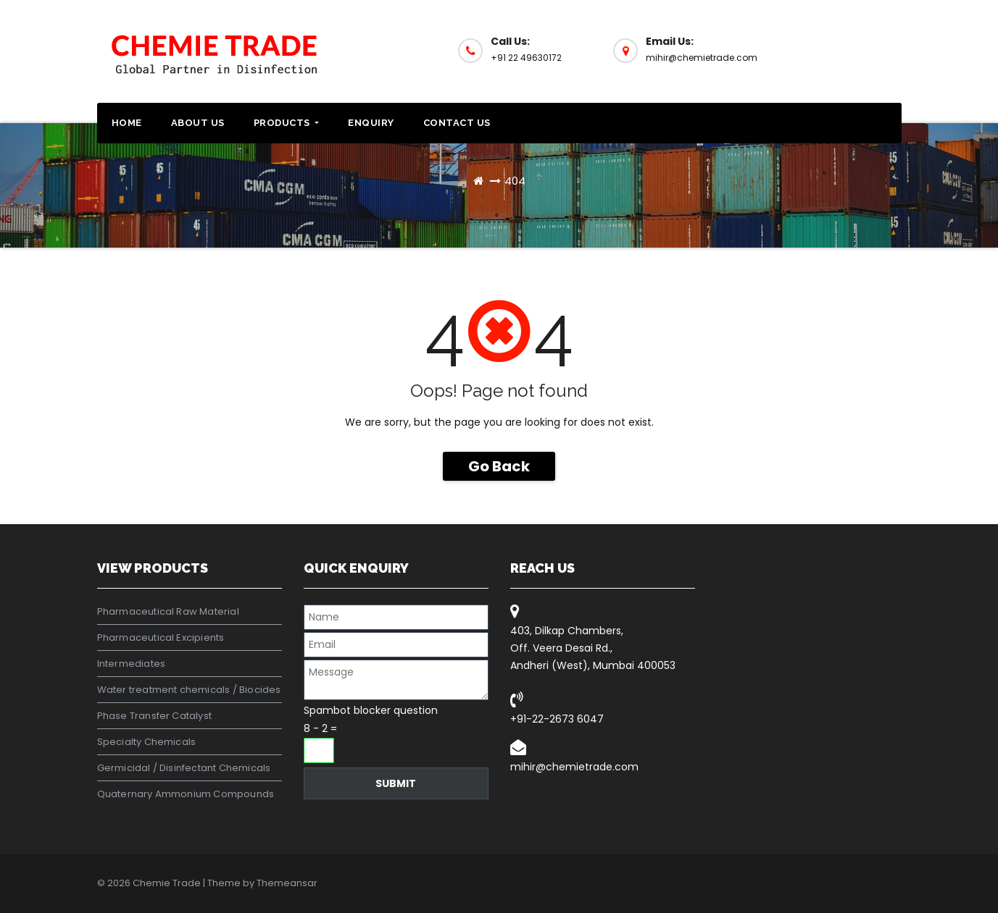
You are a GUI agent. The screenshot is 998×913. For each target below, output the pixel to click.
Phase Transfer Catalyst (154, 716)
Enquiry (371, 122)
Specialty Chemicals (146, 742)
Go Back (499, 466)
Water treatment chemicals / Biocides (189, 690)
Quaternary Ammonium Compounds (186, 794)
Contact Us (457, 122)
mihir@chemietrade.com (574, 767)
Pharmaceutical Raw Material (168, 611)
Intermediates (131, 663)
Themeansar (287, 883)
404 (514, 180)
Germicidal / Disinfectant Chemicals (184, 768)
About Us (198, 122)
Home (127, 122)
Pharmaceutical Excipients (161, 637)
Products (287, 122)
